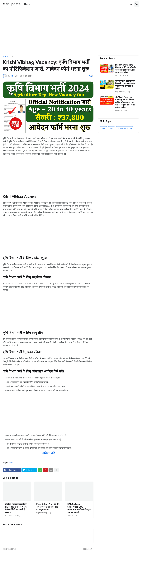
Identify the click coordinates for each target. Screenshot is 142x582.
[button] (131, 4)
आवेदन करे (48, 453)
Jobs (12, 56)
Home (5, 56)
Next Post (87, 549)
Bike (103, 128)
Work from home (124, 128)
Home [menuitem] (27, 4)
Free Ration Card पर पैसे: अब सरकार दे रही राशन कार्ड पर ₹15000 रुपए (48, 507)
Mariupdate (12, 4)
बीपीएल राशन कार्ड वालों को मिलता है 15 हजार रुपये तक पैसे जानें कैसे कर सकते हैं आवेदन (16, 508)
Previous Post (10, 549)
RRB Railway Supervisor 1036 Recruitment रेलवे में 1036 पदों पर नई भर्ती (79, 508)
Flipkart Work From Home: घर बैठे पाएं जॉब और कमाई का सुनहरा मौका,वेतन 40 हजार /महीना (125, 69)
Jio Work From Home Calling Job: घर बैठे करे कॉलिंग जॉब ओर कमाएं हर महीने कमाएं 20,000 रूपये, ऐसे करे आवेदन (125, 102)
